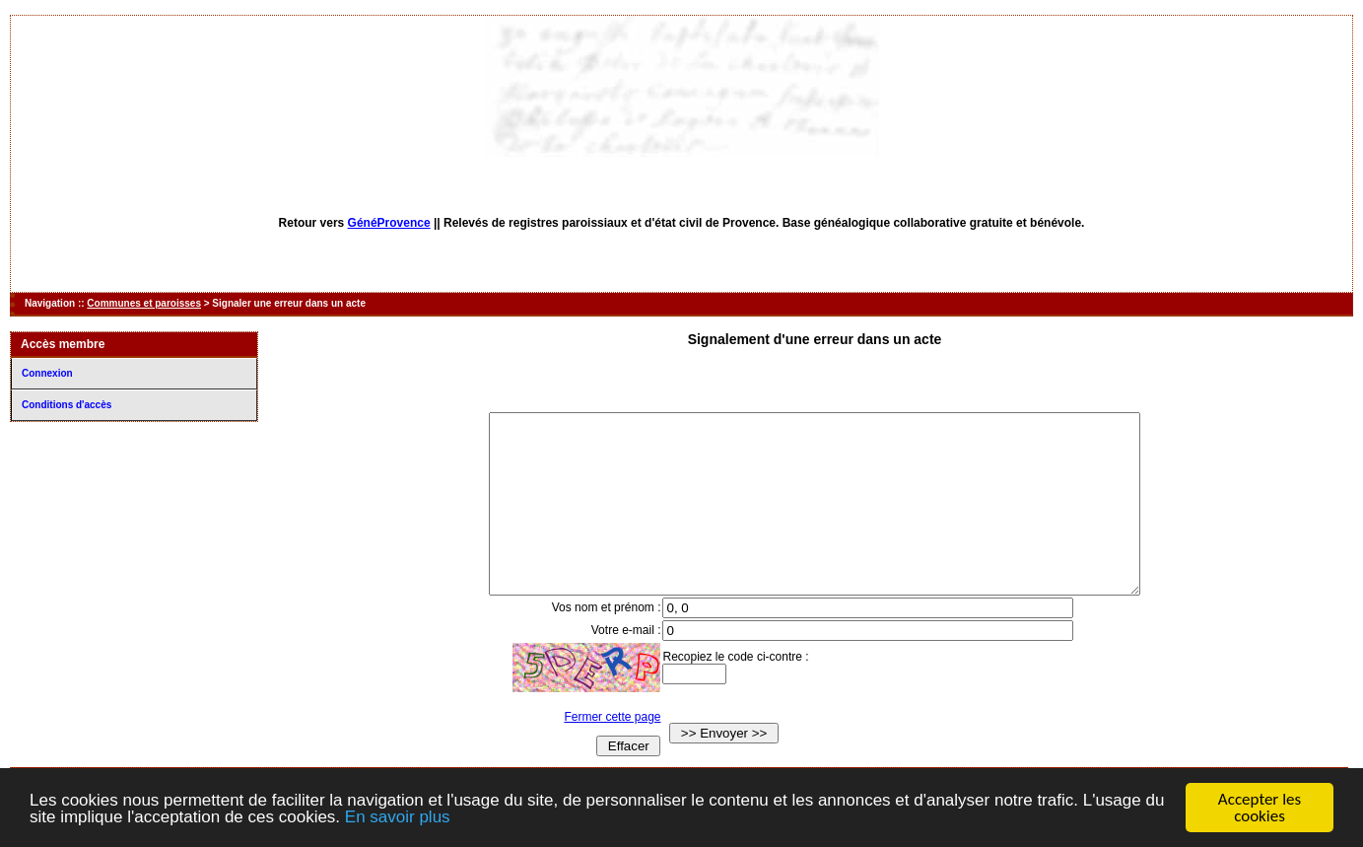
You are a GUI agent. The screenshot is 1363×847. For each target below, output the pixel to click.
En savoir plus (397, 818)
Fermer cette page (594, 752)
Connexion (47, 373)
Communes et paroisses (144, 303)
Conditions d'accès (66, 404)
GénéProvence (389, 223)
